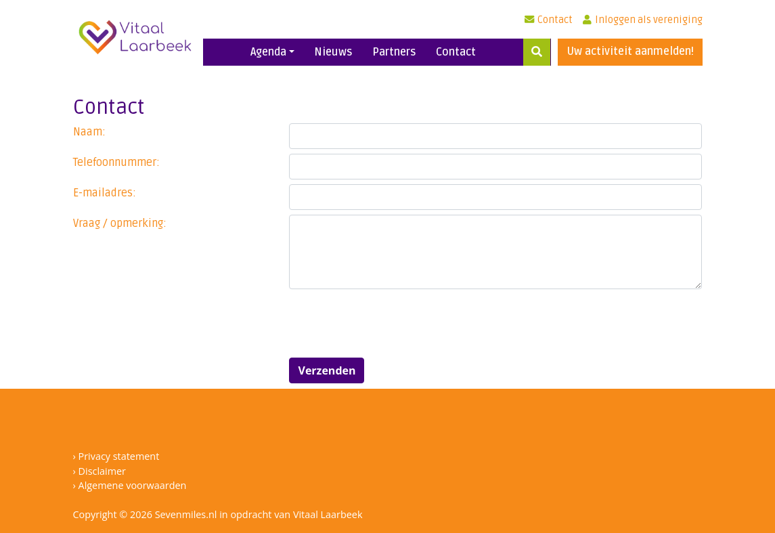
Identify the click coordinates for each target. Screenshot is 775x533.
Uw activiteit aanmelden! (630, 51)
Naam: (89, 132)
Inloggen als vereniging (643, 20)
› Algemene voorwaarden (130, 485)
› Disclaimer (99, 471)
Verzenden (326, 370)
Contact (549, 20)
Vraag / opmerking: (120, 223)
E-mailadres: (104, 193)
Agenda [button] (268, 52)
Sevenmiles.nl (186, 514)
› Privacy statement (116, 456)
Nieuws (333, 52)
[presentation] (392, 320)
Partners (394, 52)
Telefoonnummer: (116, 162)
